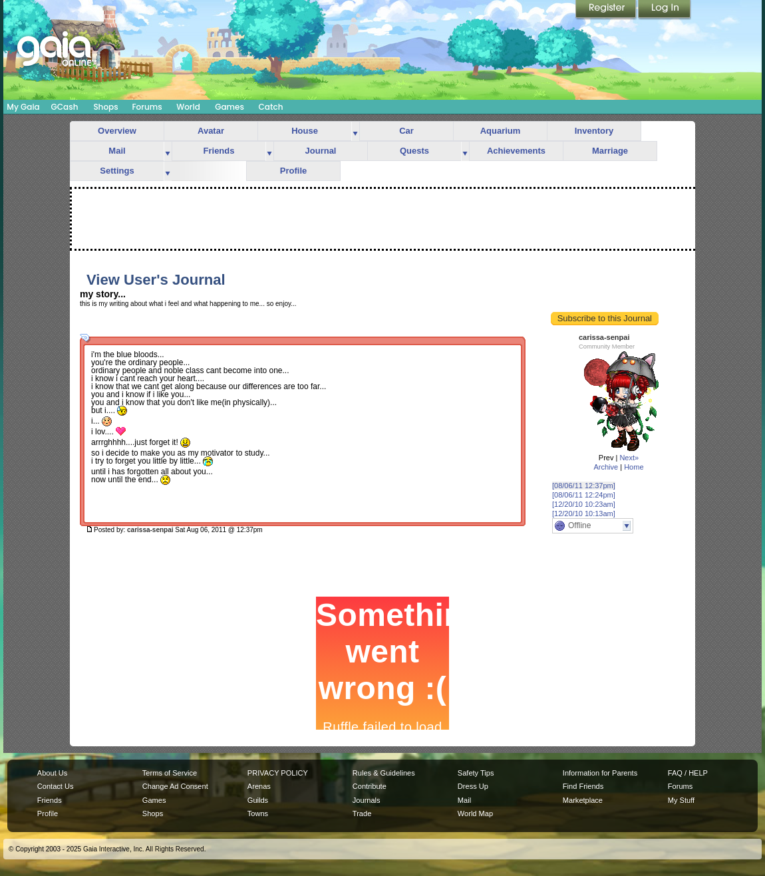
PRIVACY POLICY (277, 773)
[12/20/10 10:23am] (583, 504)
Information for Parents (600, 773)
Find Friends (583, 786)
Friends (219, 151)
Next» (629, 458)
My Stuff (681, 800)
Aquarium (500, 131)
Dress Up (473, 786)
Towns (257, 813)
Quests (414, 151)
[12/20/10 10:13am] (583, 513)
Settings (117, 171)
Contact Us (55, 786)
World (188, 106)
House (304, 131)
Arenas (259, 786)
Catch (271, 106)
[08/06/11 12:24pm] (583, 495)
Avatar (211, 131)
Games (229, 106)
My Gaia (23, 106)
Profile (293, 171)
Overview (117, 131)
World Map (475, 813)
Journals (367, 800)
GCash (64, 106)
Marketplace (583, 800)
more (355, 131)
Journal (321, 151)
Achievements (516, 151)
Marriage (610, 151)
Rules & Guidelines (384, 773)
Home (633, 467)
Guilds (257, 800)
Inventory (594, 131)
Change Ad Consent (175, 786)
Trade (362, 813)
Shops (105, 106)
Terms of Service (169, 773)
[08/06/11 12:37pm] (583, 486)
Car (406, 131)
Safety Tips (476, 773)
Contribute (369, 786)
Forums (147, 106)
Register (606, 10)
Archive (605, 467)
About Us (52, 773)
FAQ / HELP (688, 773)
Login (664, 10)
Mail (116, 151)
